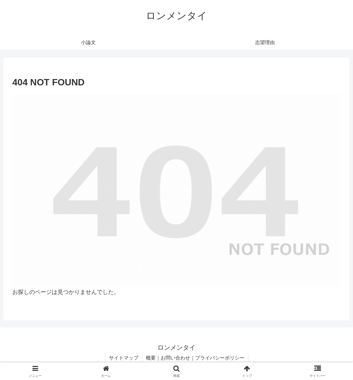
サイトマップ (123, 358)
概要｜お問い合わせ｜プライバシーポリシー (195, 358)
